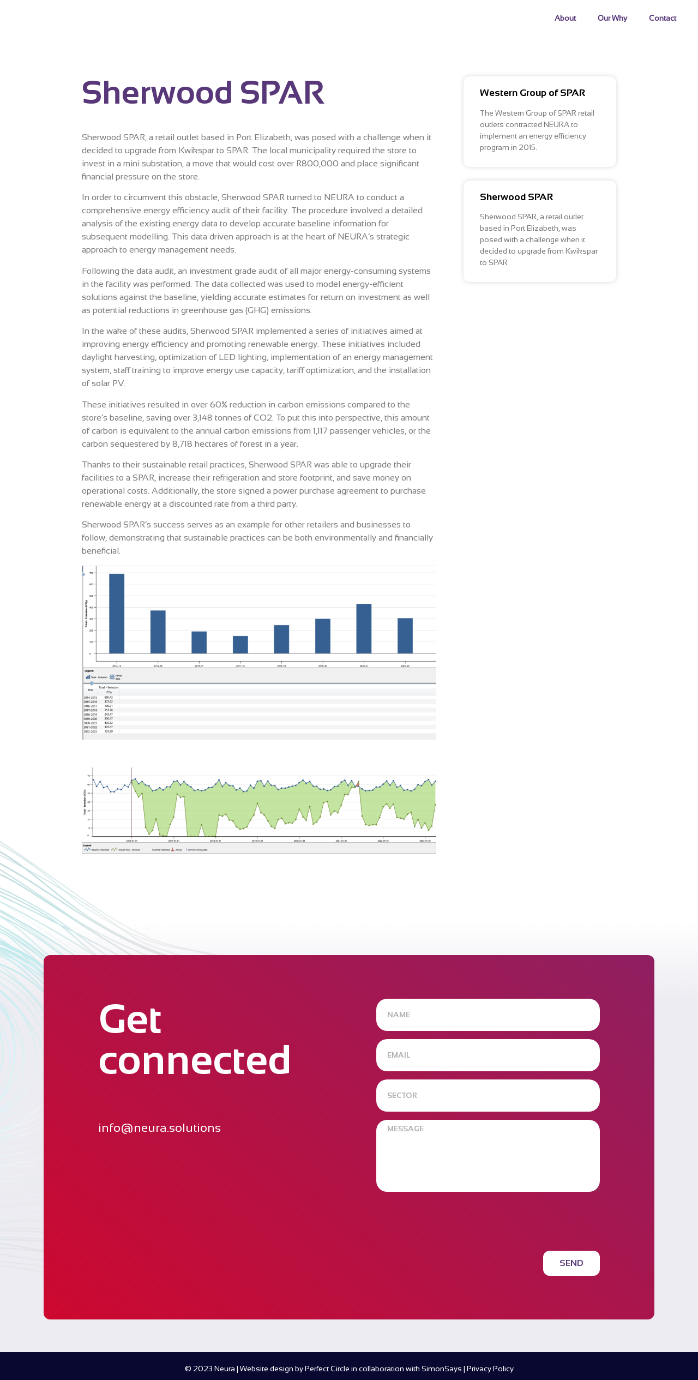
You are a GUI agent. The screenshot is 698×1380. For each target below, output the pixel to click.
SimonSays (442, 1368)
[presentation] (459, 1221)
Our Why (612, 18)
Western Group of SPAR (532, 92)
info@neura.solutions (159, 1128)
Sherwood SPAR (516, 196)
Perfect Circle (327, 1368)
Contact (662, 18)
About (565, 18)
